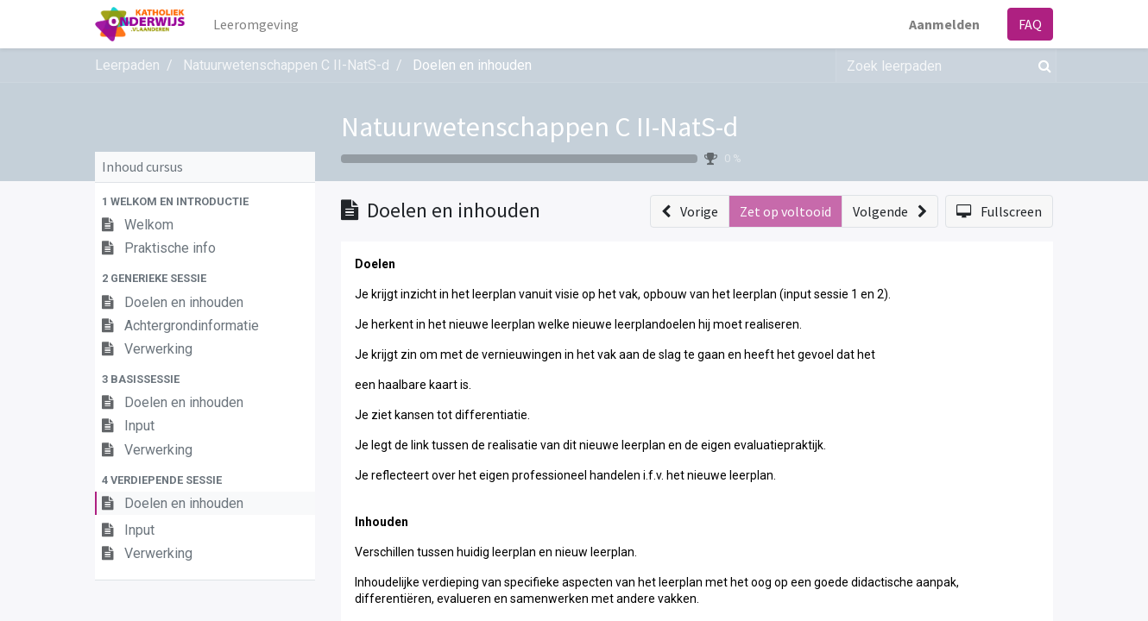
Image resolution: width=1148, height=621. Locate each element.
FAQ (1030, 24)
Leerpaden (127, 65)
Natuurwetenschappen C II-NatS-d (539, 127)
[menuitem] (256, 24)
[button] (205, 201)
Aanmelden (944, 24)
